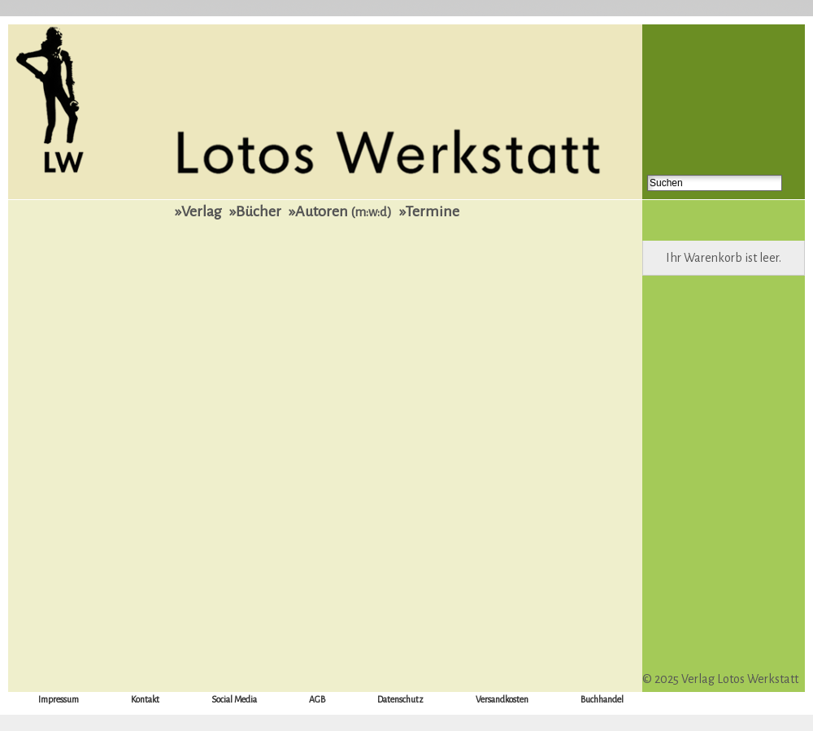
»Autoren (340, 211)
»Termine (429, 211)
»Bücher (255, 211)
